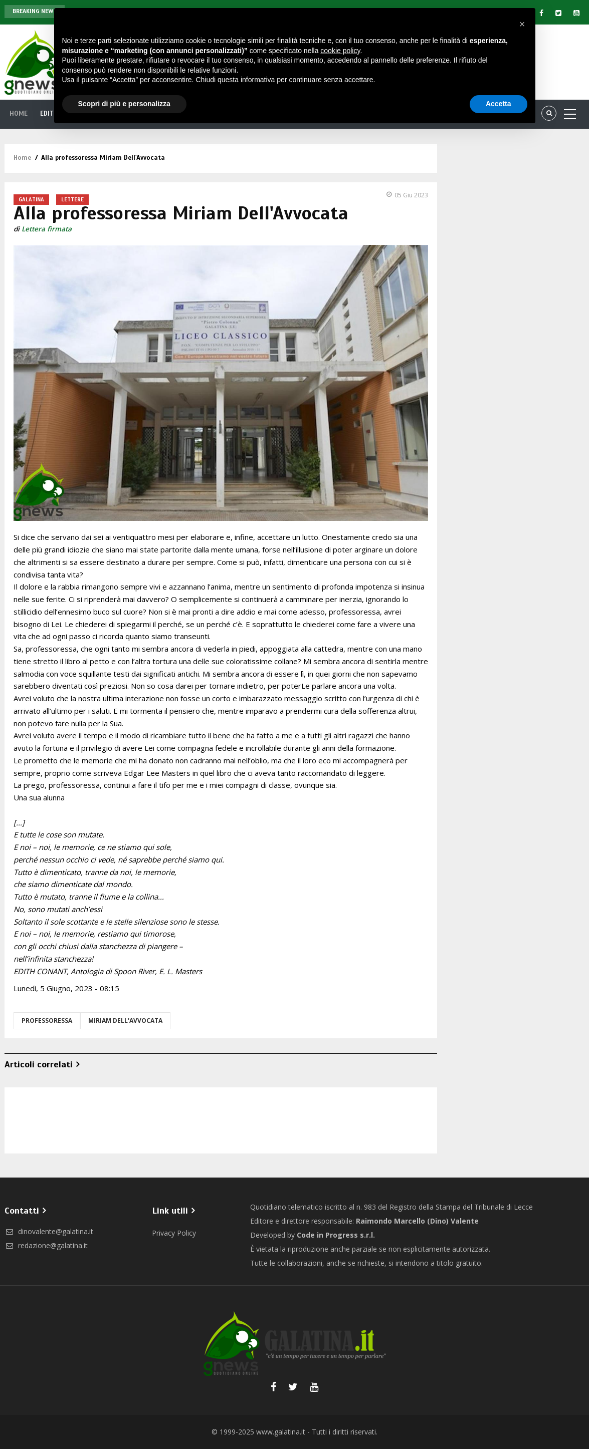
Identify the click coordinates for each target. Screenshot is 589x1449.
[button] (522, 24)
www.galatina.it (280, 1431)
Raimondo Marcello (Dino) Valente (417, 1221)
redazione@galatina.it (46, 1245)
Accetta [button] (498, 104)
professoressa (47, 1020)
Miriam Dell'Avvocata (125, 1020)
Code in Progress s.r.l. (336, 1235)
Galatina (31, 199)
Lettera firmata (47, 228)
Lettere (72, 199)
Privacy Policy (174, 1233)
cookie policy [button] (340, 51)
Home (20, 114)
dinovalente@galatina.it (49, 1231)
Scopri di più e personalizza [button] (124, 104)
